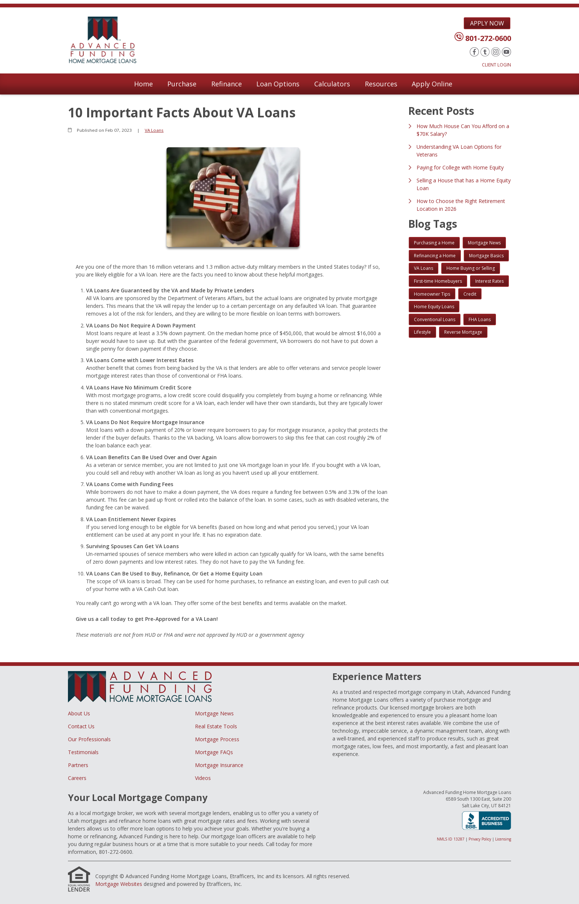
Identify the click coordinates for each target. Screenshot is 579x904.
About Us (79, 713)
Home (143, 83)
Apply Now (487, 23)
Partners (78, 765)
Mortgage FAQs (214, 752)
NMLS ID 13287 (451, 839)
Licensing (503, 839)
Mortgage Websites (118, 883)
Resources (381, 83)
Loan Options (277, 83)
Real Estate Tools (216, 726)
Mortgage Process (217, 739)
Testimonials (83, 752)
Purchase (181, 83)
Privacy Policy (480, 839)
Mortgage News (214, 713)
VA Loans (154, 130)
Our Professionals (89, 739)
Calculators (332, 83)
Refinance (226, 83)
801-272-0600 (488, 38)
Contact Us (81, 726)
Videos (203, 777)
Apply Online (432, 83)
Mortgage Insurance (219, 765)
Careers (77, 777)
